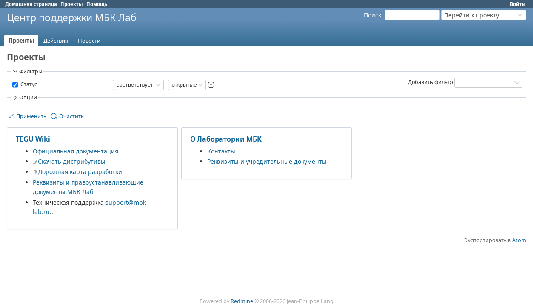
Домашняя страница (31, 4)
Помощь (97, 4)
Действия (55, 40)
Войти (517, 4)
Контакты (221, 151)
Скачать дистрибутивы (71, 161)
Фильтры (27, 71)
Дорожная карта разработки (80, 172)
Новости (89, 40)
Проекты (71, 4)
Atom (519, 240)
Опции (24, 97)
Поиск (372, 15)
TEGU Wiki (33, 139)
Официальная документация (75, 151)
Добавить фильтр (430, 82)
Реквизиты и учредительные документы (267, 161)
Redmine (242, 301)
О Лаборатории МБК (226, 139)
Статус (28, 84)
